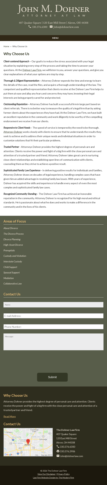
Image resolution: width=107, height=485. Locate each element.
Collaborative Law (12, 283)
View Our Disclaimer (46, 474)
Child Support (10, 267)
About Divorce (10, 228)
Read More (9, 416)
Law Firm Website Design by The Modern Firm (53, 477)
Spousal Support (11, 272)
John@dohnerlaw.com (66, 27)
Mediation (8, 278)
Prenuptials (9, 250)
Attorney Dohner (12, 131)
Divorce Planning (11, 239)
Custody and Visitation (14, 255)
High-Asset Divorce (13, 244)
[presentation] (24, 360)
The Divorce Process (13, 233)
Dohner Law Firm (31, 70)
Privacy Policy (63, 474)
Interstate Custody (12, 261)
